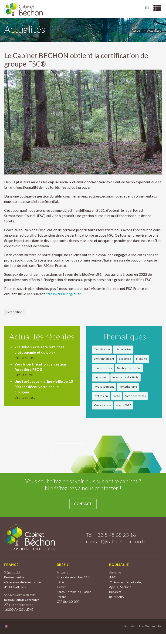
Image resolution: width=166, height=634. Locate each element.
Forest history (103, 368)
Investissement (104, 386)
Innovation (101, 377)
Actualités (154, 30)
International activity (125, 377)
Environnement (104, 358)
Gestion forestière (129, 368)
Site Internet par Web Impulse (143, 626)
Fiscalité (141, 358)
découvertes (123, 349)
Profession (101, 396)
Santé (116, 396)
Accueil (136, 30)
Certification (14, 312)
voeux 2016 (123, 405)
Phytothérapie (128, 386)
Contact (83, 504)
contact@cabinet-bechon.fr (116, 541)
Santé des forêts (135, 396)
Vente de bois (102, 405)
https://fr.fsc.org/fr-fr (63, 294)
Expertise (125, 358)
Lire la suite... (24, 358)
